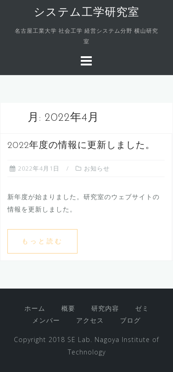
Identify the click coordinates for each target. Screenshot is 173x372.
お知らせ (97, 168)
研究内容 (105, 308)
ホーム (34, 308)
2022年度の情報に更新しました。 (81, 145)
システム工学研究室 (86, 12)
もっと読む (42, 240)
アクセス (90, 320)
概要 (68, 308)
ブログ (130, 320)
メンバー (46, 320)
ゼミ (142, 308)
